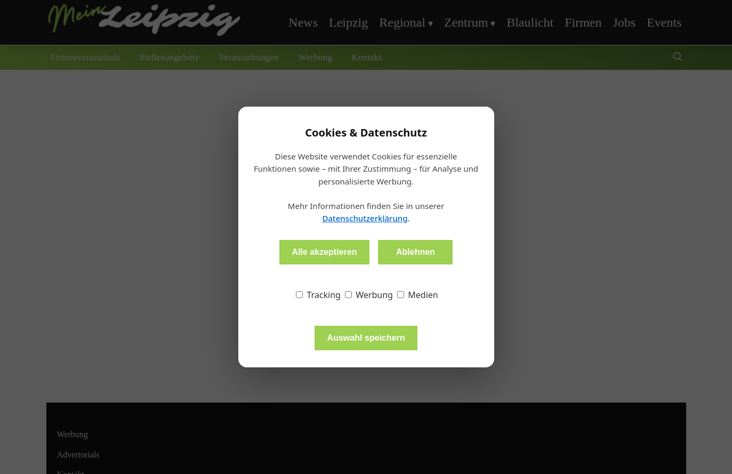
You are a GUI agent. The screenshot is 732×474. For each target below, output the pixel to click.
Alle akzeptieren (324, 251)
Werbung (369, 295)
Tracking (318, 295)
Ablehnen (415, 251)
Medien (417, 295)
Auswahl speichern (366, 337)
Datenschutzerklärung (364, 218)
